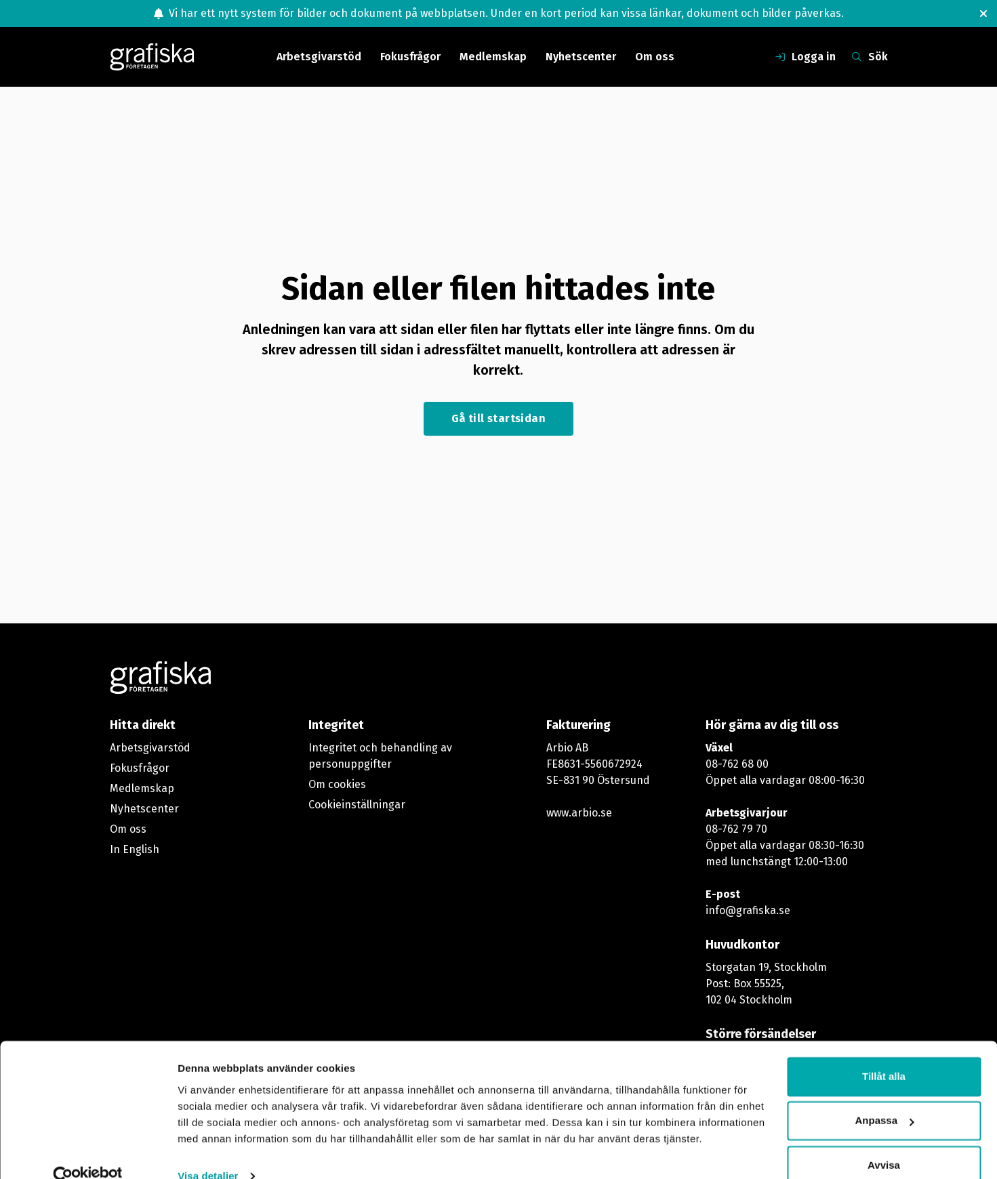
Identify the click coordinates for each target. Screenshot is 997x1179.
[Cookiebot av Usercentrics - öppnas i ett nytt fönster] (87, 1152)
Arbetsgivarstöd (319, 56)
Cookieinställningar (356, 804)
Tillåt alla (884, 1052)
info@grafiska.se (748, 910)
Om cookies (337, 784)
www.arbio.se (579, 812)
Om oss (654, 56)
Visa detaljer (208, 1152)
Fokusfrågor (410, 56)
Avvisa (884, 1141)
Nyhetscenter (581, 56)
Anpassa (884, 1096)
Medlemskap (493, 56)
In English (134, 849)
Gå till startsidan (498, 418)
